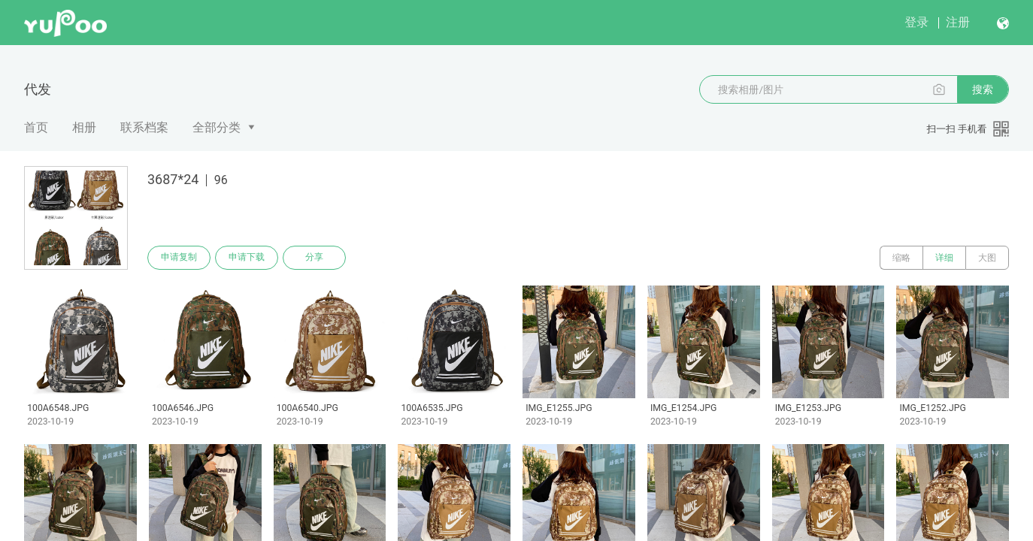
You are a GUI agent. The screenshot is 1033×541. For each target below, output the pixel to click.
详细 (944, 257)
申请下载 (247, 257)
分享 (314, 257)
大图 (987, 257)
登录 (916, 22)
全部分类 (216, 127)
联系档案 (144, 127)
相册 (84, 127)
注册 (958, 22)
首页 (36, 127)
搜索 (982, 89)
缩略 (901, 257)
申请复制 (179, 257)
